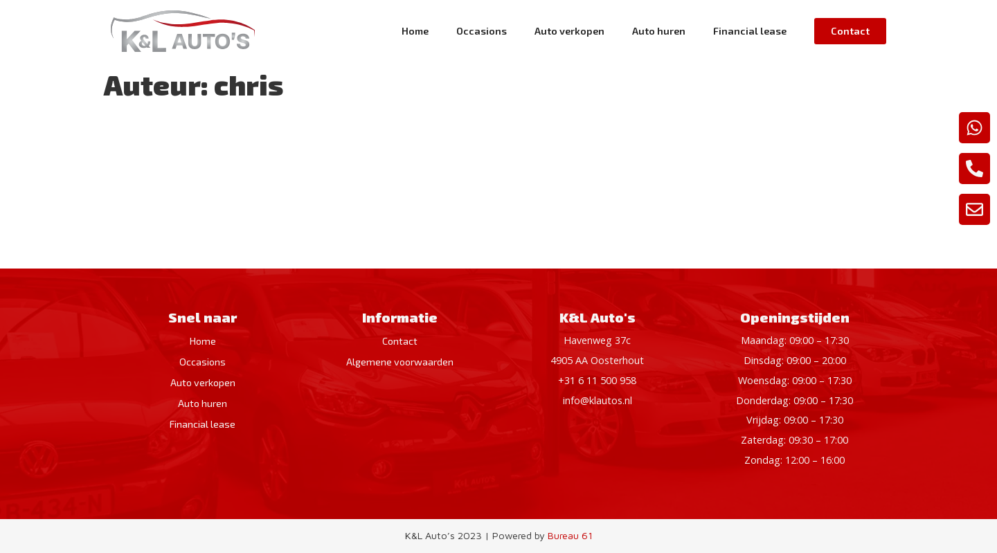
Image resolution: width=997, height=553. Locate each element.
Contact (399, 341)
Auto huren (658, 31)
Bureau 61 (570, 535)
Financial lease (750, 31)
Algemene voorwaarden (399, 362)
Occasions (481, 31)
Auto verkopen (569, 31)
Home (415, 31)
